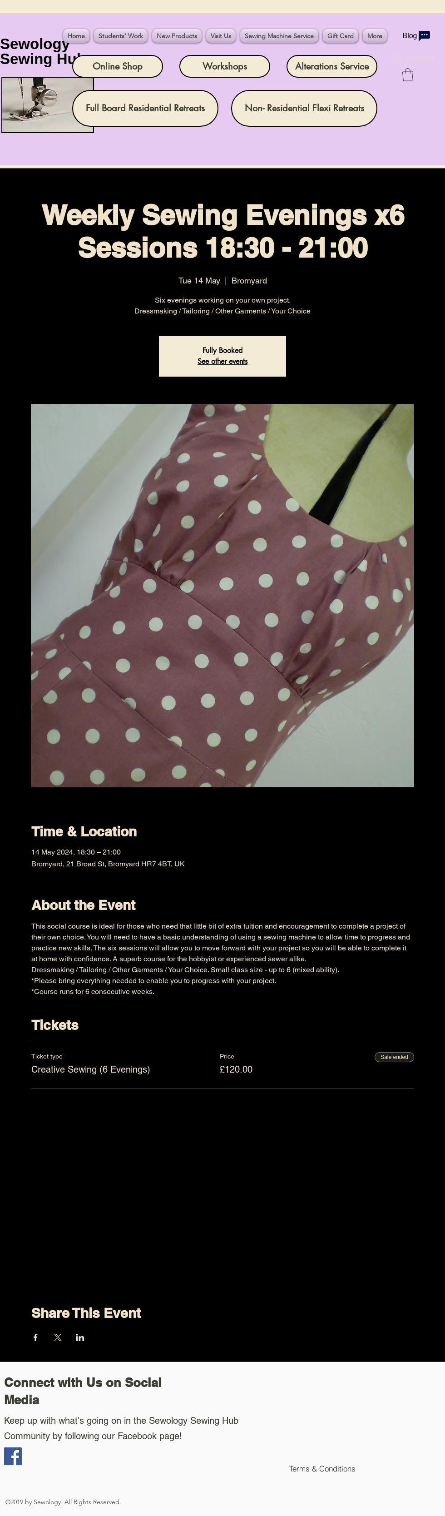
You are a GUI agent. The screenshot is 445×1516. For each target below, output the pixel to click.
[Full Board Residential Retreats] (145, 108)
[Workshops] (224, 66)
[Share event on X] (58, 1337)
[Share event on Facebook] (35, 1337)
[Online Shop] (117, 66)
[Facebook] (13, 1456)
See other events (222, 361)
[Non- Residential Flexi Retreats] (304, 108)
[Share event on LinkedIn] (80, 1337)
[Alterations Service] (332, 66)
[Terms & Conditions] (322, 1468)
